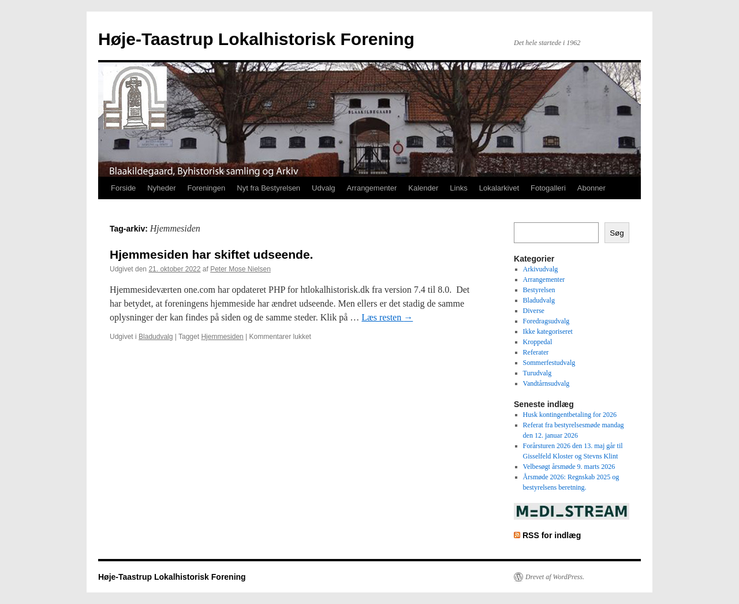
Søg (617, 233)
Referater (536, 352)
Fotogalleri (548, 188)
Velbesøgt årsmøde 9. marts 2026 (569, 467)
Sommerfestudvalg (549, 363)
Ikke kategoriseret (548, 331)
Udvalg (323, 188)
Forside (123, 188)
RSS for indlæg (551, 535)
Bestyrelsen (539, 290)
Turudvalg (537, 373)
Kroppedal (538, 342)
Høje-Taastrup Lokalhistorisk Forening (256, 39)
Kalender (423, 188)
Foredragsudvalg (546, 321)
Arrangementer (372, 188)
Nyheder (161, 188)
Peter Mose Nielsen (240, 269)
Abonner (591, 188)
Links (458, 188)
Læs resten (387, 317)
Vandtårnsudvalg (546, 383)
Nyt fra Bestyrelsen (268, 188)
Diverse (533, 311)
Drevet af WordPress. (554, 577)
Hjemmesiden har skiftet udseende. (211, 254)
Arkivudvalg (540, 269)
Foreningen (207, 188)
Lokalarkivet (499, 188)
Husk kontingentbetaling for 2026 (570, 415)
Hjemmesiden (222, 337)
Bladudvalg (156, 337)
